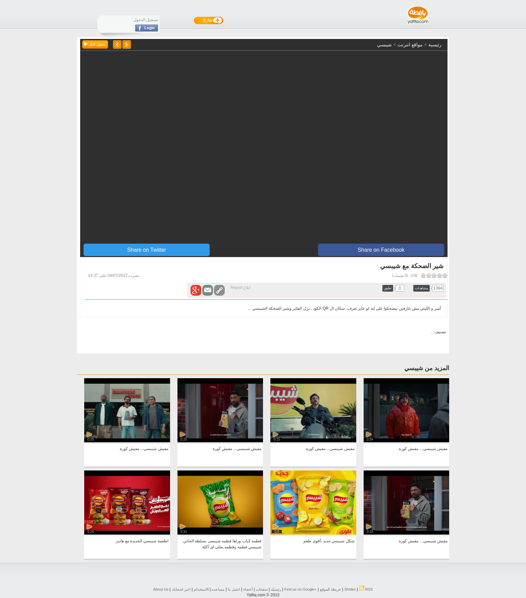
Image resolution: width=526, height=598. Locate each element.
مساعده (218, 589)
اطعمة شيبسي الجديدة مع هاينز (142, 541)
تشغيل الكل (95, 44)
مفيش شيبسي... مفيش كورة (423, 448)
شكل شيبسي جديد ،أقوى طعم (328, 541)
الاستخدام (201, 589)
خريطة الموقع (330, 589)
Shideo (350, 589)
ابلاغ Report (240, 287)
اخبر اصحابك (181, 589)
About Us (160, 589)
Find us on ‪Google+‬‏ (300, 589)
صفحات (262, 589)
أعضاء (248, 589)
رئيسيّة (276, 589)
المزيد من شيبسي (426, 368)
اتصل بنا (234, 589)
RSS (366, 589)
